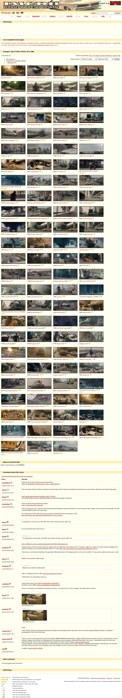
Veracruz (90, 234)
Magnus (90, 125)
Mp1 (23, 312)
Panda (35, 156)
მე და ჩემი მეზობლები (8, 43)
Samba (37, 406)
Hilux (10, 422)
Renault (7, 359)
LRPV (61, 250)
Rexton (66, 390)
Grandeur (38, 203)
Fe (92, 203)
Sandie (4, 536)
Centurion (16, 437)
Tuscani (64, 234)
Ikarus (6, 250)
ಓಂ (27, 43)
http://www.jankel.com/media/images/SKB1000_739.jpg (80, 548)
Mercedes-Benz (9, 312)
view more (10, 62)
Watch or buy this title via (12, 465)
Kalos (63, 125)
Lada (84, 281)
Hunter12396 (6, 639)
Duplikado (47, 45)
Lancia (59, 297)
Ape (85, 344)
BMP (66, 281)
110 (93, 297)
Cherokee (15, 265)
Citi (39, 437)
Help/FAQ (69, 16)
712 (97, 390)
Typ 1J (97, 437)
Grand (10, 265)
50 (87, 344)
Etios (88, 406)
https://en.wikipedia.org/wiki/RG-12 (48, 583)
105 (88, 375)
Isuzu (32, 250)
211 (10, 250)
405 (63, 344)
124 (8, 156)
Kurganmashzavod (59, 281)
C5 (88, 109)
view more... (54, 45)
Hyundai (59, 187)
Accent (64, 187)
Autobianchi (34, 109)
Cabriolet (38, 78)
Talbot (32, 406)
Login (93, 13)
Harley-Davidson (87, 171)
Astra (35, 328)
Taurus (62, 171)
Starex (90, 218)
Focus (87, 156)
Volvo (32, 453)
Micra (63, 312)
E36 (63, 109)
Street (16, 186)
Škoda (84, 375)
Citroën (85, 109)
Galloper (12, 203)
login (9, 663)
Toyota (59, 406)
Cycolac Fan (5, 631)
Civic (36, 187)
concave (102, 55)
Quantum (38, 422)
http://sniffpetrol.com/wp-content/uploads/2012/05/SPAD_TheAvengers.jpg (45, 544)
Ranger (10, 171)
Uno (60, 156)
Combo (88, 328)
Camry (63, 406)
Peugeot (33, 344)
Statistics (52, 16)
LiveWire (95, 171)
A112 (39, 109)
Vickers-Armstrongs (7, 437)
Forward (36, 250)
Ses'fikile (43, 422)
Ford (84, 156)
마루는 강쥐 (6, 45)
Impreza (11, 406)
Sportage (35, 281)
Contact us (109, 678)
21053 (92, 281)
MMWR (22, 437)
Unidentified (36, 16)
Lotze (60, 265)
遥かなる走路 (40, 43)
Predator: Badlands (37, 45)
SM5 (90, 359)
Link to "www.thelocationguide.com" (32, 505)
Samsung (85, 359)
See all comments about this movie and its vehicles (17, 476)
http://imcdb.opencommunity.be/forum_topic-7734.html (38, 496)
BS (37, 125)
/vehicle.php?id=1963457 (35, 648)
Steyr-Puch (86, 390)
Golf (42, 437)
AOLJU (91, 55)
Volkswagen (34, 437)
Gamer (4, 522)
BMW (58, 109)
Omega (10, 344)
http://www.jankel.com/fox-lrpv (52, 573)
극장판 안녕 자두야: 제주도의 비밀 (21, 45)
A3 (8, 78)
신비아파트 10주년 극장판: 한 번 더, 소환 (85, 43)
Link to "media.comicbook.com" (79, 642)
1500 (87, 281)
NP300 (11, 328)
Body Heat (32, 43)
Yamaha (55, 453)
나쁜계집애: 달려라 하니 (104, 43)
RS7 (35, 93)
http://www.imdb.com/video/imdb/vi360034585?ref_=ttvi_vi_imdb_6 (42, 515)
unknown (82, 422)
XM (10, 125)
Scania (55, 375)
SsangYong (8, 390)
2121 (12, 297)
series (60, 375)
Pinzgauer (92, 390)
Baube (4, 529)
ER (45, 43)
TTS (9, 109)
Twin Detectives (21, 43)
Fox (59, 250)
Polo (13, 452)
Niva (9, 297)
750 (20, 186)
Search (19, 16)
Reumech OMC (35, 359)
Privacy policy (116, 678)
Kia (58, 265)
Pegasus (86, 250)
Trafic (11, 359)
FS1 (60, 453)
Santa (89, 203)
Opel (32, 328)
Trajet (37, 234)
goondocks (5, 547)
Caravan (39, 328)
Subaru (7, 406)
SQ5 (87, 93)
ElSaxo (4, 497)
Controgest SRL (101, 678)
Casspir (42, 359)
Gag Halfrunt (6, 483)
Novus (38, 140)
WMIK (96, 297)
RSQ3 (61, 93)
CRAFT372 (109, 55)
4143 (20, 312)
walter (97, 55)
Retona (9, 281)
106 (39, 125)
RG (67, 359)
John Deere (34, 265)
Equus (90, 187)
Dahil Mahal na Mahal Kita (54, 43)
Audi (6, 78)
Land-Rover (82, 297)
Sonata (12, 218)
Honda (33, 187)
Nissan (33, 312)
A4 (60, 78)
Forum (86, 16)
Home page (7, 13)
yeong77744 (116, 55)
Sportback (39, 93)
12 (69, 359)
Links (103, 16)
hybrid (89, 78)
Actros (16, 312)
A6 (86, 78)
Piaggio (81, 344)
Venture (60, 422)
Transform (43, 218)
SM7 (38, 375)
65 (86, 140)
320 (39, 265)
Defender (89, 297)
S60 (35, 453)
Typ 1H (68, 437)
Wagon (16, 406)
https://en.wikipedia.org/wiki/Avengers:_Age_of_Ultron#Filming (41, 484)
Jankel (55, 250)
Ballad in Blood (67, 43)
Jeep (6, 265)
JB (94, 55)
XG (43, 203)
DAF (84, 140)
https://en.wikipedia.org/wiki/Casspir (48, 585)
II (15, 203)
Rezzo (64, 140)
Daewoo (33, 125)
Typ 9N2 (19, 452)
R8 (8, 93)
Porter (64, 203)
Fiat (6, 156)
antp (3, 649)
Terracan (12, 234)
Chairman (15, 390)
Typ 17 (47, 437)
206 (37, 344)
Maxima (37, 312)
